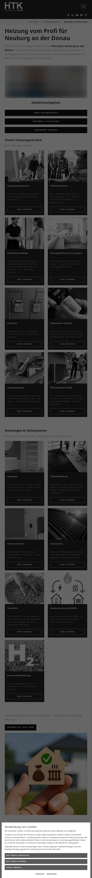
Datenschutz (52, 874)
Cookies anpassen (13, 867)
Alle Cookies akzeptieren (17, 855)
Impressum (39, 874)
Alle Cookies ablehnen (16, 861)
